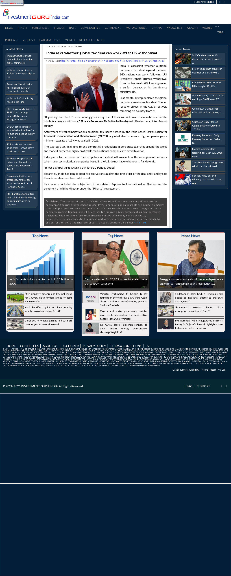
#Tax (122, 61)
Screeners (40, 27)
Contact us (29, 345)
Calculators (49, 40)
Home (11, 345)
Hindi (22, 27)
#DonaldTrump (134, 61)
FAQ (190, 386)
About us (50, 345)
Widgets (174, 27)
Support (203, 386)
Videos (29, 40)
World (207, 27)
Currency (113, 27)
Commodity (90, 27)
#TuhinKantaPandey (153, 61)
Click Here (140, 222)
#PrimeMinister (94, 61)
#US (117, 61)
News (9, 27)
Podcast (11, 40)
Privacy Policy (94, 345)
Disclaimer (70, 345)
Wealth (192, 27)
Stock (59, 27)
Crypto (157, 27)
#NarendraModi (68, 61)
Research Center (91, 40)
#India (81, 61)
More (70, 40)
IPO (72, 27)
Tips (221, 32)
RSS (148, 345)
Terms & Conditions (125, 345)
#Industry (109, 61)
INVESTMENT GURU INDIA (39, 386)
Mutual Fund (136, 27)
